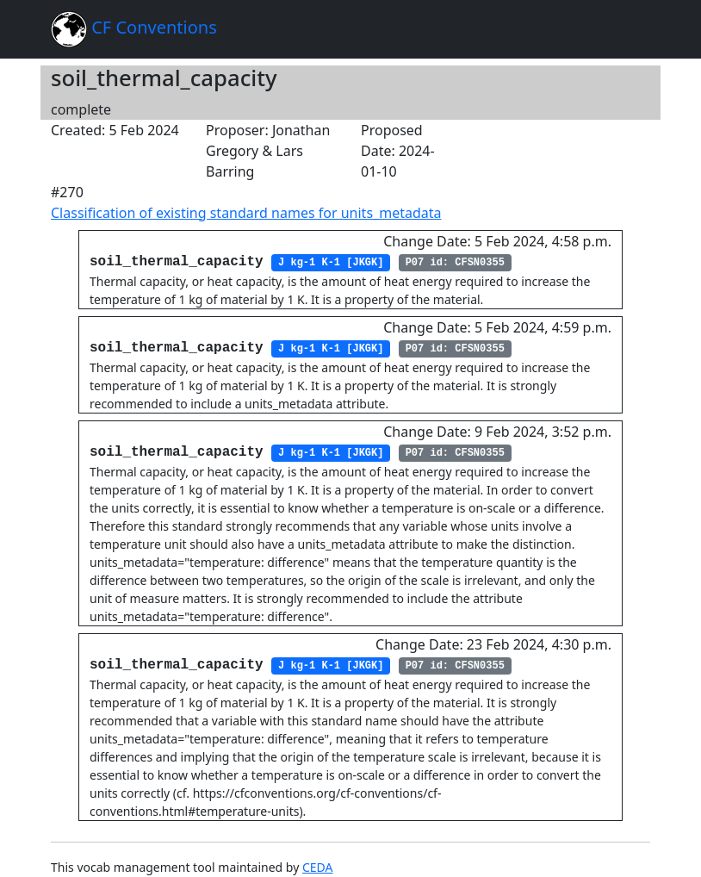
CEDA (317, 867)
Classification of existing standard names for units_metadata (246, 212)
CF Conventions (134, 29)
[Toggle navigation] (626, 29)
